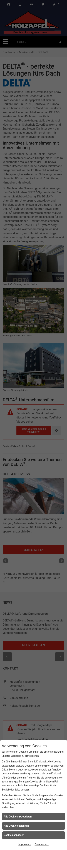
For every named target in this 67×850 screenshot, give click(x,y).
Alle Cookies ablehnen (16, 825)
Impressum (24, 844)
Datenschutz (42, 844)
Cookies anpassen (14, 835)
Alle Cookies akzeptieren (18, 816)
